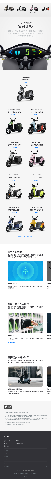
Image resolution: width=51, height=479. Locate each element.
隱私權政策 (16, 473)
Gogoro (25, 1)
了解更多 (25, 82)
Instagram (19, 443)
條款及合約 (27, 473)
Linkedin (6, 446)
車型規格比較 (21, 236)
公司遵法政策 (34, 473)
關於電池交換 (11, 342)
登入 (49, 1)
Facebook (7, 440)
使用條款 (22, 473)
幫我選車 (29, 236)
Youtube (19, 440)
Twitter (6, 443)
